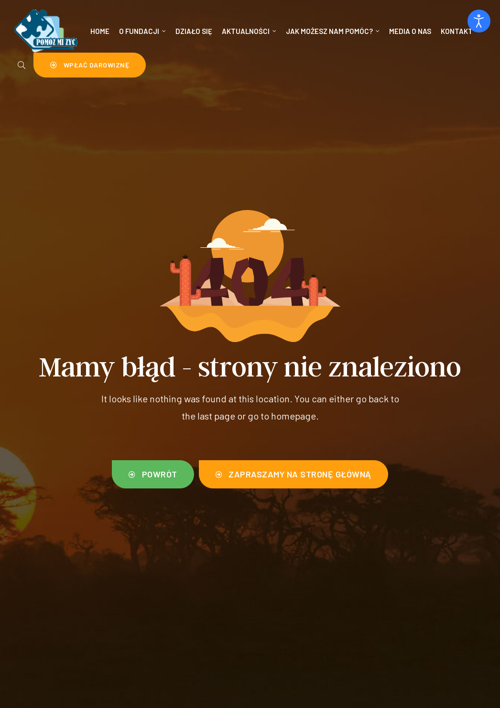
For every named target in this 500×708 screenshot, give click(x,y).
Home (99, 31)
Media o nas (410, 31)
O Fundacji (142, 31)
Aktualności (249, 31)
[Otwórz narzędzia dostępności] (478, 21)
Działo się (193, 31)
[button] (89, 65)
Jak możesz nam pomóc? (333, 31)
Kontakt (457, 31)
